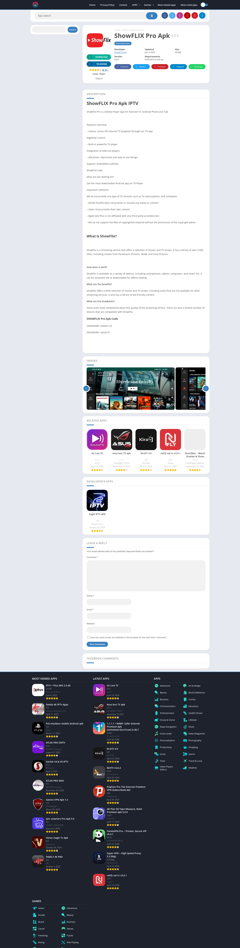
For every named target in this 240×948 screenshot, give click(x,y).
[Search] (96, 15)
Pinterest (159, 67)
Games (147, 4)
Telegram (178, 67)
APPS (134, 4)
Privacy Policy (107, 4)
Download (97, 57)
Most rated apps (189, 4)
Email (90, 609)
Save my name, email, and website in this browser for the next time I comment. (128, 637)
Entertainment (137, 30)
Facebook (122, 67)
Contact (123, 4)
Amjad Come (120, 52)
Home (92, 4)
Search (72, 29)
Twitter (140, 67)
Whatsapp (197, 67)
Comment (92, 557)
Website (90, 623)
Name (90, 595)
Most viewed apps (167, 4)
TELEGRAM (97, 64)
